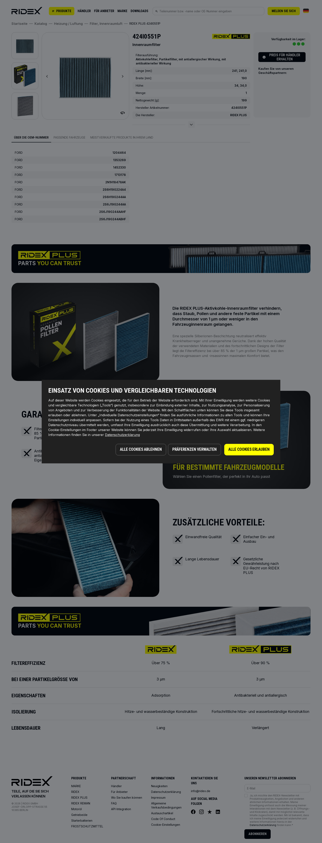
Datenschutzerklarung (122, 436)
